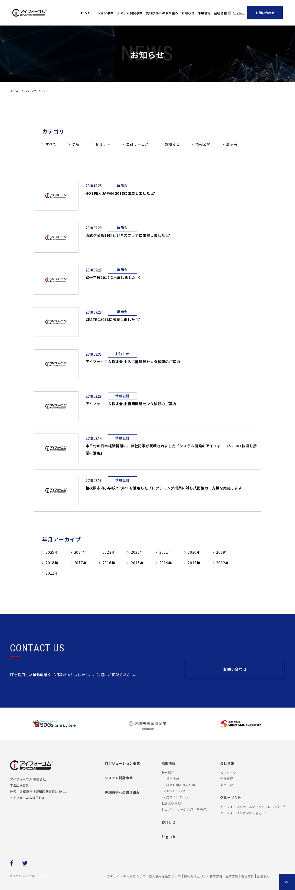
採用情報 (204, 13)
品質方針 (232, 876)
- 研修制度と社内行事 (179, 785)
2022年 (137, 552)
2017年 (80, 562)
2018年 (52, 562)
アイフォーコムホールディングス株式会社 (252, 807)
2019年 (222, 552)
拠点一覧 (226, 785)
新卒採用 (168, 772)
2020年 (194, 552)
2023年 (109, 552)
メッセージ (228, 772)
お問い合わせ (265, 12)
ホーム (14, 91)
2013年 (194, 562)
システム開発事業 (130, 13)
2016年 (109, 562)
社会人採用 (172, 803)
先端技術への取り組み (162, 13)
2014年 (165, 562)
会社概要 (226, 778)
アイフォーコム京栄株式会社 (243, 813)
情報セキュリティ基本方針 (203, 876)
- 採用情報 (171, 778)
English (239, 13)
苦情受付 (263, 876)
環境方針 (247, 876)
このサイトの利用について (126, 876)
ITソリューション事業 (97, 13)
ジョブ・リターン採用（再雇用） (186, 809)
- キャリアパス (175, 791)
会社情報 (220, 13)
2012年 (222, 562)
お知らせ (187, 13)
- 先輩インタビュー (178, 797)
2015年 (137, 562)
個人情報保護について (165, 876)
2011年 (52, 573)
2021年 (165, 552)
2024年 (80, 552)
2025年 (52, 552)
